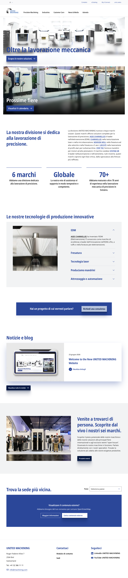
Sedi (58, 558)
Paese (86, 489)
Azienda (85, 12)
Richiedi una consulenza (94, 309)
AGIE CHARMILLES (79, 236)
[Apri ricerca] (120, 11)
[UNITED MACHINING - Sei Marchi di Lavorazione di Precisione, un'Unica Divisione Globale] (12, 10)
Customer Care (59, 12)
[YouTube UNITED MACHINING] (105, 558)
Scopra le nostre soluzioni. (21, 58)
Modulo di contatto (64, 554)
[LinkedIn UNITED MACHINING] (105, 553)
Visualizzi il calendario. (20, 108)
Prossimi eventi (84, 458)
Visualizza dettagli (77, 369)
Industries (46, 12)
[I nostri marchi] (76, 2)
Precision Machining (31, 12)
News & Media (73, 12)
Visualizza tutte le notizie (18, 388)
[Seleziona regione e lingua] (9, 2)
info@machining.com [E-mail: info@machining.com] (18, 570)
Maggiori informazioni (50, 515)
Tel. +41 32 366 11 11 (14, 565)
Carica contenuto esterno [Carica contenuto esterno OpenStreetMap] (75, 515)
